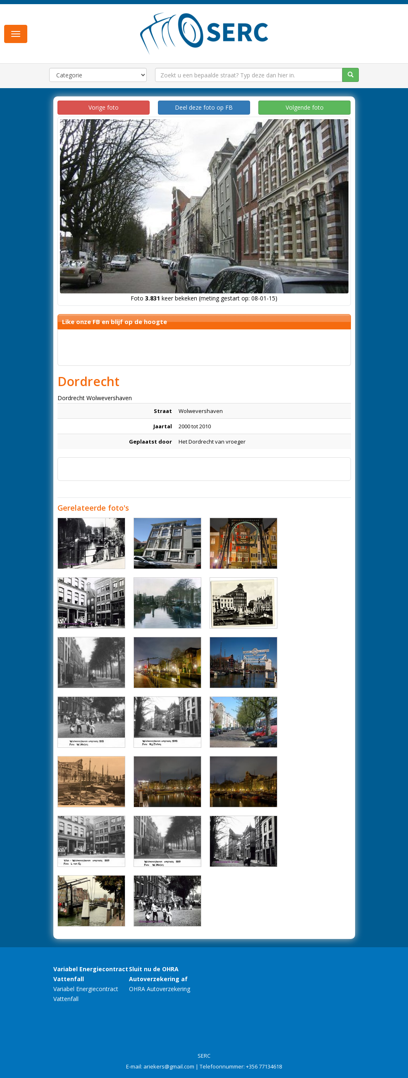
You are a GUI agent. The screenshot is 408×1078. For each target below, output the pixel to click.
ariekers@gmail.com (168, 1066)
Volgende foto (305, 107)
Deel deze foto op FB (204, 107)
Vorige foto (103, 107)
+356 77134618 (264, 1066)
